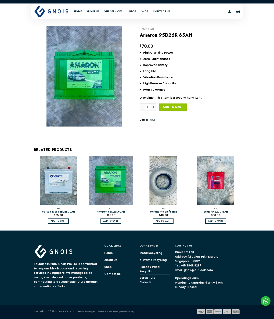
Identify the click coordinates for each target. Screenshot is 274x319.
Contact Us (161, 11)
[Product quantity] (147, 106)
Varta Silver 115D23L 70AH (58, 211)
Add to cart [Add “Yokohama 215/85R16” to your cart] (163, 221)
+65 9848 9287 (191, 266)
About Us (92, 11)
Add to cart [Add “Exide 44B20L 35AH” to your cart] (215, 221)
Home (78, 11)
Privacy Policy (127, 311)
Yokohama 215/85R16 (163, 211)
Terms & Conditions (108, 311)
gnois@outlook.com (198, 270)
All (152, 29)
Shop (144, 11)
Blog (132, 11)
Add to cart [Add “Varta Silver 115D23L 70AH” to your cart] (58, 221)
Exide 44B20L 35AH (216, 211)
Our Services (114, 11)
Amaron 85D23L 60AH (111, 211)
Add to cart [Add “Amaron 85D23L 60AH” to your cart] (110, 221)
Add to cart (173, 107)
